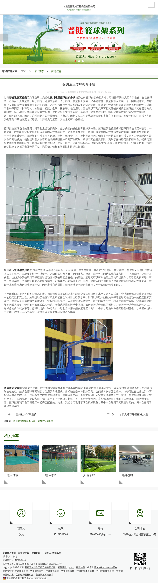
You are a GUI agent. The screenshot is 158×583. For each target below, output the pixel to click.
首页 (23, 71)
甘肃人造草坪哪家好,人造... (134, 414)
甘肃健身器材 (21, 571)
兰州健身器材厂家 (24, 574)
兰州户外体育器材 (105, 571)
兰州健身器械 (67, 571)
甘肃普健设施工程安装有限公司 (40, 567)
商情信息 (56, 71)
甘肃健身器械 (52, 571)
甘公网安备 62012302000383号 (25, 578)
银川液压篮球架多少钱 (24, 421)
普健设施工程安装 (44, 574)
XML (71, 567)
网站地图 (62, 567)
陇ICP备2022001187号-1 (105, 567)
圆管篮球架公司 (45, 421)
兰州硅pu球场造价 (26, 414)
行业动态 (39, 71)
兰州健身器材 (36, 571)
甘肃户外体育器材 (85, 571)
